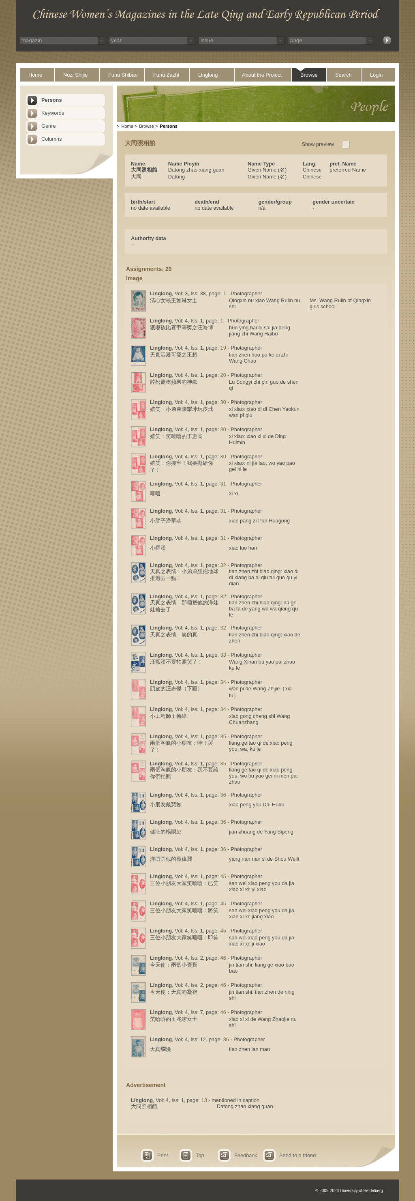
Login (376, 75)
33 (223, 655)
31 (223, 484)
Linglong (208, 75)
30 (223, 402)
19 (223, 348)
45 (223, 876)
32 (223, 565)
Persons (51, 100)
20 (223, 375)
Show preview (318, 144)
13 (204, 1100)
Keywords (52, 113)
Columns (51, 139)
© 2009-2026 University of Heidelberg (349, 1190)
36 (223, 795)
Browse (309, 75)
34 (223, 682)
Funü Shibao (123, 75)
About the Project (262, 75)
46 (223, 958)
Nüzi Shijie (75, 75)
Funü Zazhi (166, 75)
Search (343, 75)
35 (223, 736)
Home (35, 75)
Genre (48, 126)
